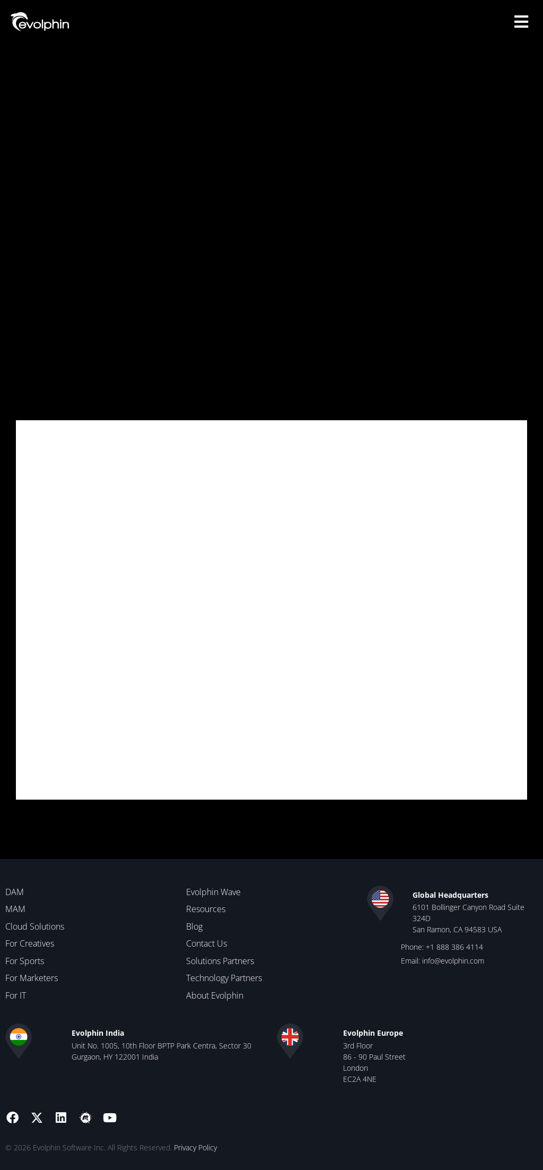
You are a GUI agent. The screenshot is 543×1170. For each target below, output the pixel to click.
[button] (521, 21)
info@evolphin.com (453, 960)
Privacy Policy (195, 1147)
